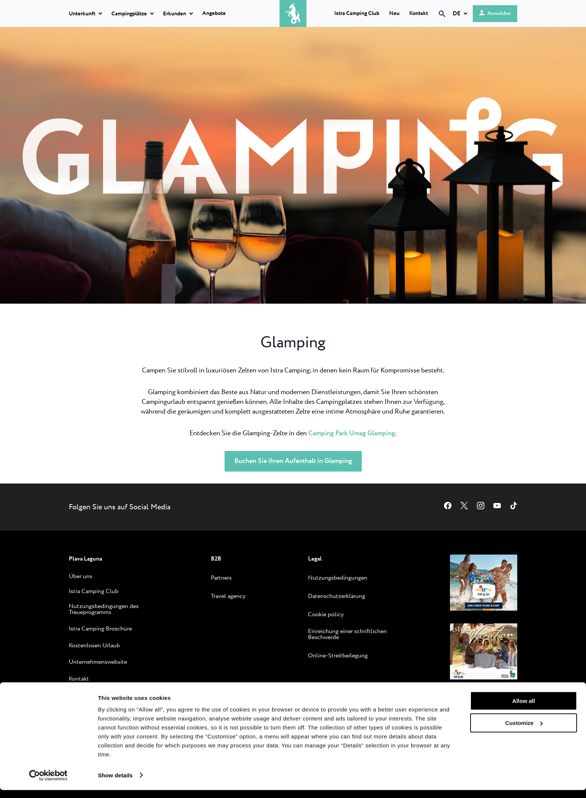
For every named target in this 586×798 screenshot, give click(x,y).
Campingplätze (129, 14)
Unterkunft (82, 14)
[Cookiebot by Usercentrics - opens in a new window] (48, 783)
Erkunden (174, 14)
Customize (524, 731)
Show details (115, 783)
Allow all (523, 709)
